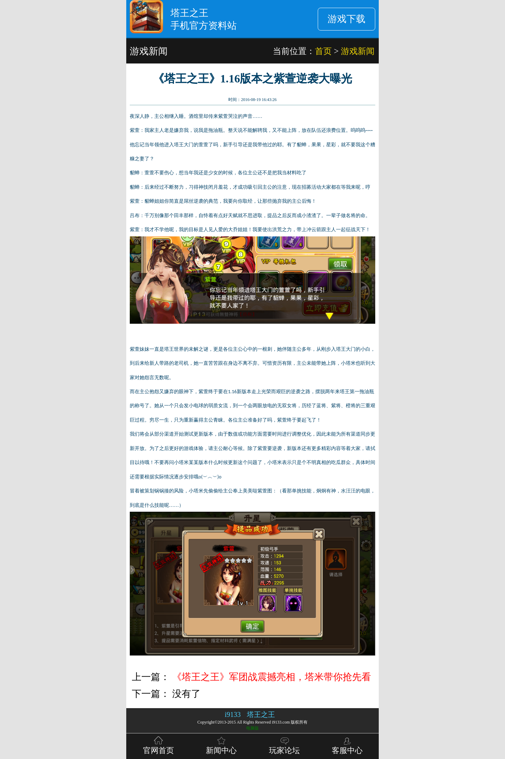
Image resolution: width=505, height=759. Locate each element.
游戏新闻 (358, 51)
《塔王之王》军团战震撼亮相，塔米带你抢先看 (271, 677)
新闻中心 (221, 745)
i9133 (233, 714)
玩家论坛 (284, 745)
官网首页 (158, 745)
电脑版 (252, 728)
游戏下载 (346, 19)
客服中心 (347, 745)
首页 (323, 51)
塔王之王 (261, 714)
